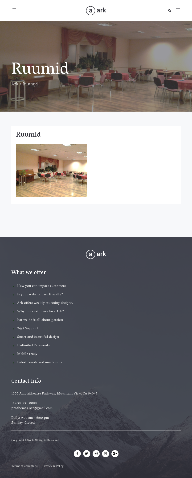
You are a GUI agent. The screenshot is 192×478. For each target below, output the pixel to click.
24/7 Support (27, 328)
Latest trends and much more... (41, 362)
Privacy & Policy (53, 466)
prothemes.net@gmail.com (32, 408)
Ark (14, 85)
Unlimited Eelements (33, 345)
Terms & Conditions (24, 466)
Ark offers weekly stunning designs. (45, 303)
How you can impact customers (41, 286)
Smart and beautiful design (38, 337)
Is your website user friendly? (40, 294)
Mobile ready (27, 354)
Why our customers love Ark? (40, 311)
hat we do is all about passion (40, 320)
